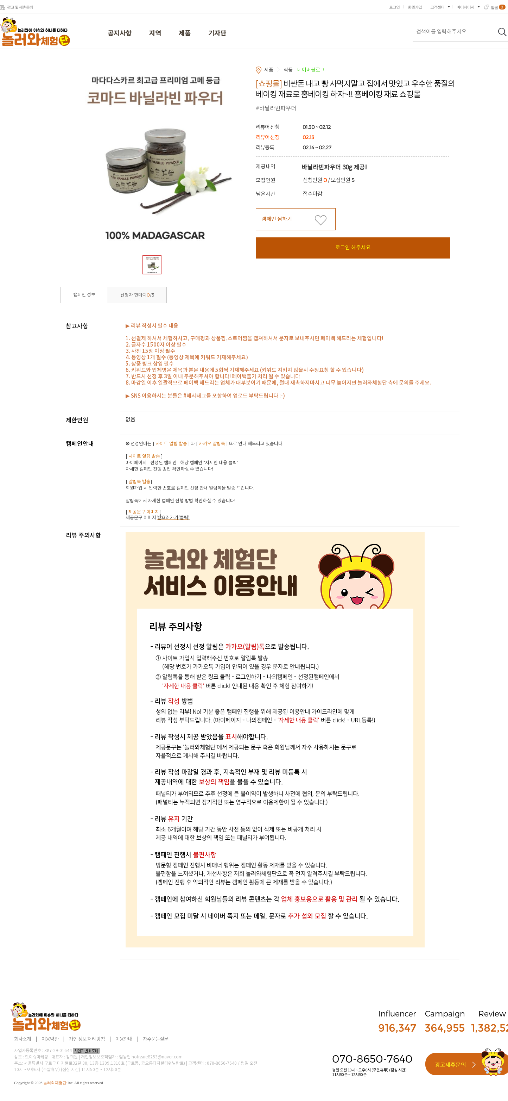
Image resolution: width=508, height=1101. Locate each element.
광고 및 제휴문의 (20, 7)
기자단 (217, 33)
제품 (185, 33)
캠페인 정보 (84, 295)
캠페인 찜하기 (276, 219)
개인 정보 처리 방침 (87, 1039)
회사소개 (22, 1039)
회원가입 (415, 7)
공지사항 (120, 33)
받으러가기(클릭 (172, 518)
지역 (155, 33)
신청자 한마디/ (137, 295)
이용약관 (50, 1039)
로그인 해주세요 (353, 248)
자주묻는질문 (155, 1039)
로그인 (394, 7)
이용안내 (123, 1039)
